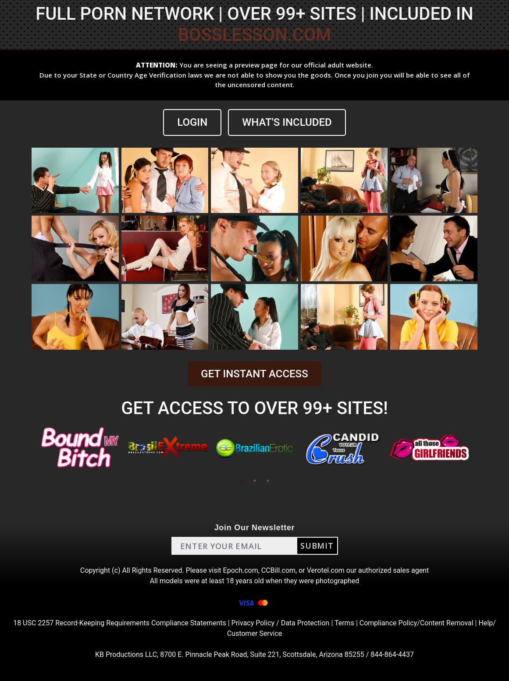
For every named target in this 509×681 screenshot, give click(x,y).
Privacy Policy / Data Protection (280, 623)
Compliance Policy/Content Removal (416, 623)
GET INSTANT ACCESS (254, 374)
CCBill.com (278, 570)
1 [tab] (241, 480)
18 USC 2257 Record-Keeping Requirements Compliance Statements (119, 623)
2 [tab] (254, 480)
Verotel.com (326, 570)
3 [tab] (267, 480)
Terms (344, 623)
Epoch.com (240, 570)
